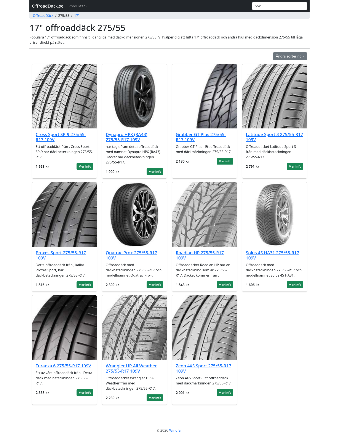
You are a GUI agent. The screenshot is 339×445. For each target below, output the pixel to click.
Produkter (77, 6)
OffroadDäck (43, 15)
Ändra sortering (289, 56)
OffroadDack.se (47, 6)
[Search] (279, 6)
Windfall (175, 430)
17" (77, 15)
